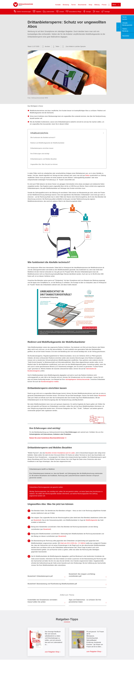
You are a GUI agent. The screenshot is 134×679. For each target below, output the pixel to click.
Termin (73, 5)
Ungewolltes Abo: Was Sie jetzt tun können (44, 164)
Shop (90, 5)
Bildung (97, 5)
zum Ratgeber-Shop (52, 652)
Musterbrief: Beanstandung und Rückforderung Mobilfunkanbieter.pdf (52, 584)
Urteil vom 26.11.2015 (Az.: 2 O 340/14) (73, 543)
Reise (97, 11)
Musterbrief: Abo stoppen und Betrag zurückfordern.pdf (82, 575)
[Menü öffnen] (116, 4)
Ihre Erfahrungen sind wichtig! (39, 153)
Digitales (38, 11)
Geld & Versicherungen (24, 11)
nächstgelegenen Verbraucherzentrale (77, 379)
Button (87, 175)
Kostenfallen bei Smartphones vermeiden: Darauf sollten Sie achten (43, 601)
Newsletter (125, 36)
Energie (88, 11)
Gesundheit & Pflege (75, 11)
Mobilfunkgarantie (91, 520)
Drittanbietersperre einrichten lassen (41, 148)
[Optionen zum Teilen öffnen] (56, 46)
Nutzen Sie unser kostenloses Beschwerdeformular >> (47, 438)
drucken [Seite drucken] (47, 46)
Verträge (107, 11)
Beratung (66, 5)
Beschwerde (82, 5)
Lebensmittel (50, 11)
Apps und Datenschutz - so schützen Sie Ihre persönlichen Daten (85, 601)
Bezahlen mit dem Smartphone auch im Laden (60, 453)
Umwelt (61, 11)
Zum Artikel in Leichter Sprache (76, 46)
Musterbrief (102, 395)
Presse (104, 5)
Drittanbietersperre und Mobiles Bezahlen (43, 159)
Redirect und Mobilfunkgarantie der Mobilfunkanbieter (47, 143)
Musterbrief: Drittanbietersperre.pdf (40, 576)
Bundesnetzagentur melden (50, 381)
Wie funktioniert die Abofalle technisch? (42, 137)
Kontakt (58, 5)
